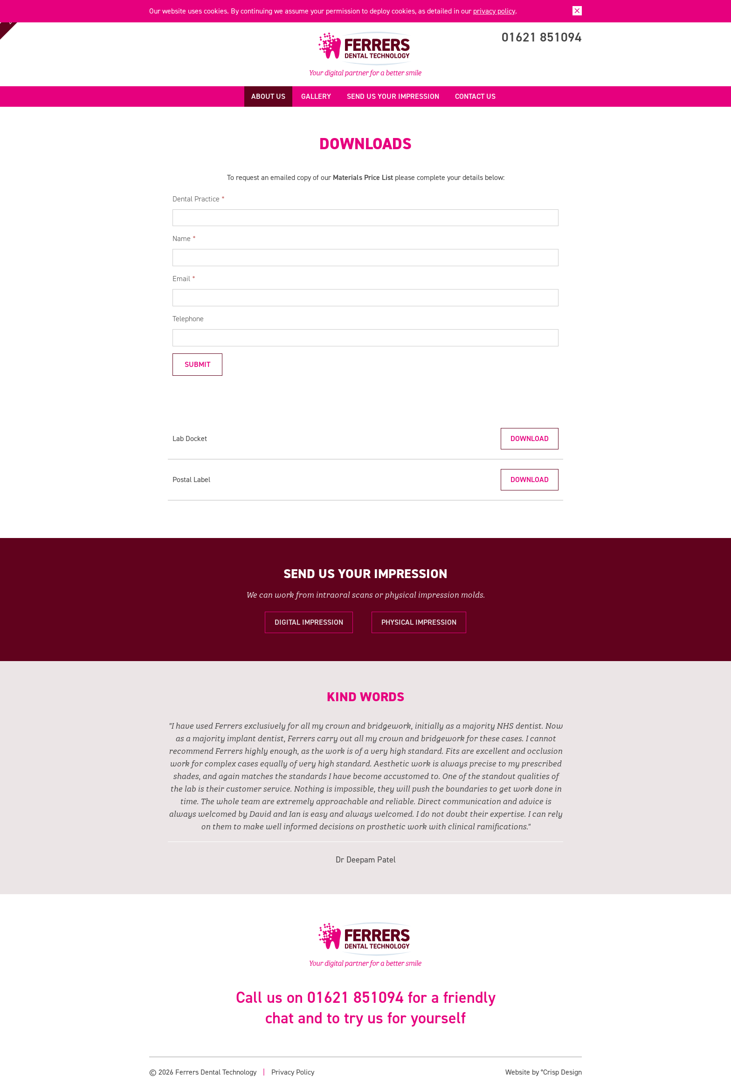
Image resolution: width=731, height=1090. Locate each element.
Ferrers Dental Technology (365, 54)
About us (268, 96)
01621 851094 (542, 37)
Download (529, 438)
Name (184, 238)
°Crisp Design (561, 1072)
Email (183, 278)
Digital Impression (309, 622)
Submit (197, 364)
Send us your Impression (393, 96)
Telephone (188, 319)
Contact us (475, 96)
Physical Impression (418, 622)
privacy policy (494, 11)
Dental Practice (198, 199)
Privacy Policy (292, 1072)
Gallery (316, 96)
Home (235, 96)
